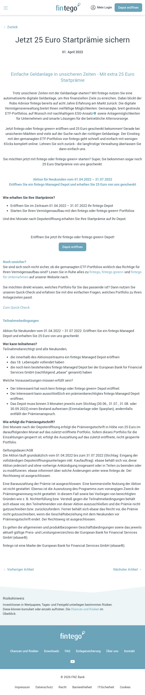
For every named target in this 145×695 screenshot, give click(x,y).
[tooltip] (94, 113)
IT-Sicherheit (106, 687)
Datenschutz (44, 687)
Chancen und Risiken (85, 609)
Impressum (22, 687)
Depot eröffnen (128, 7)
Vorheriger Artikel (20, 569)
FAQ (67, 651)
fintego (94, 272)
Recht (63, 687)
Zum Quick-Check (16, 307)
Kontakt (129, 651)
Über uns (112, 651)
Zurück (12, 27)
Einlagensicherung (88, 651)
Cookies (125, 687)
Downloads (51, 651)
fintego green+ (113, 272)
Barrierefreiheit (82, 687)
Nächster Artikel (125, 569)
